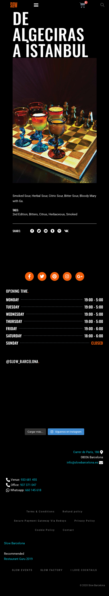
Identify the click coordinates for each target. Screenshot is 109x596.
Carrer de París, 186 (86, 452)
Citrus (43, 214)
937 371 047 (28, 485)
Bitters (33, 214)
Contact (68, 530)
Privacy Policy (84, 520)
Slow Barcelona (14, 543)
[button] (36, 5)
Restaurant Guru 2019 (18, 559)
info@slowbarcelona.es (82, 462)
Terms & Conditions (40, 511)
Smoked (71, 214)
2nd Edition (20, 214)
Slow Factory (51, 570)
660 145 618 (33, 490)
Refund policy (73, 511)
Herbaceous (57, 214)
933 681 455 (29, 480)
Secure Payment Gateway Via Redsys (40, 520)
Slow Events (22, 570)
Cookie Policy (45, 530)
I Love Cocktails (84, 570)
